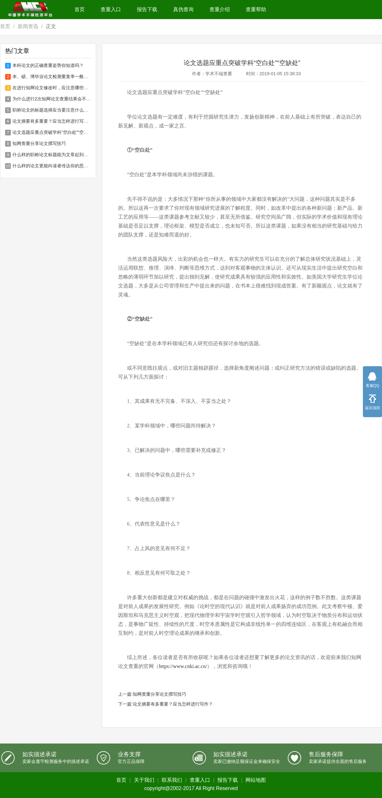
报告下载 (147, 9)
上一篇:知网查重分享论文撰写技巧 (152, 694)
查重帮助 (256, 9)
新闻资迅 (28, 26)
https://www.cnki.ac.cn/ (183, 666)
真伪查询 (183, 9)
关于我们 (144, 780)
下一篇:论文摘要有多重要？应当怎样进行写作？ (165, 704)
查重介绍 (219, 9)
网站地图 (255, 780)
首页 (79, 9)
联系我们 (172, 780)
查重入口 (111, 9)
